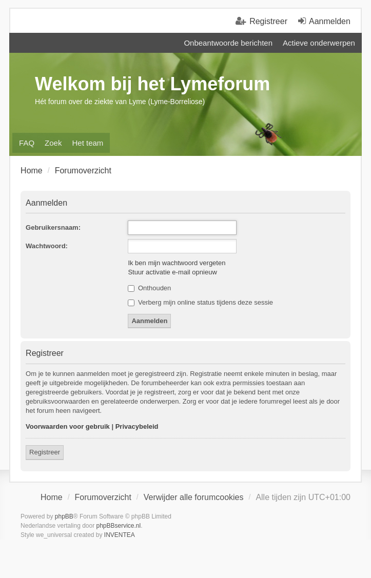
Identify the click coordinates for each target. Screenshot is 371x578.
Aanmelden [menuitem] (329, 21)
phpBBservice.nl (118, 525)
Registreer (44, 452)
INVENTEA (119, 535)
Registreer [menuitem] (268, 21)
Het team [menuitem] (87, 142)
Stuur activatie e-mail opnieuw (172, 272)
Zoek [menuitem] (53, 142)
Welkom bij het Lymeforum (152, 83)
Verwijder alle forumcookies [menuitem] (194, 497)
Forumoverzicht (103, 497)
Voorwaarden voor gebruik (68, 426)
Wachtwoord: (47, 246)
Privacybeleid (137, 426)
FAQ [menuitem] (26, 142)
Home (52, 497)
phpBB (64, 516)
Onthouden (149, 288)
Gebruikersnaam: (53, 227)
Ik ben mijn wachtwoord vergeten (176, 263)
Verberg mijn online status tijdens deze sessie (200, 302)
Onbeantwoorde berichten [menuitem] (228, 42)
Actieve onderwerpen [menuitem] (319, 42)
